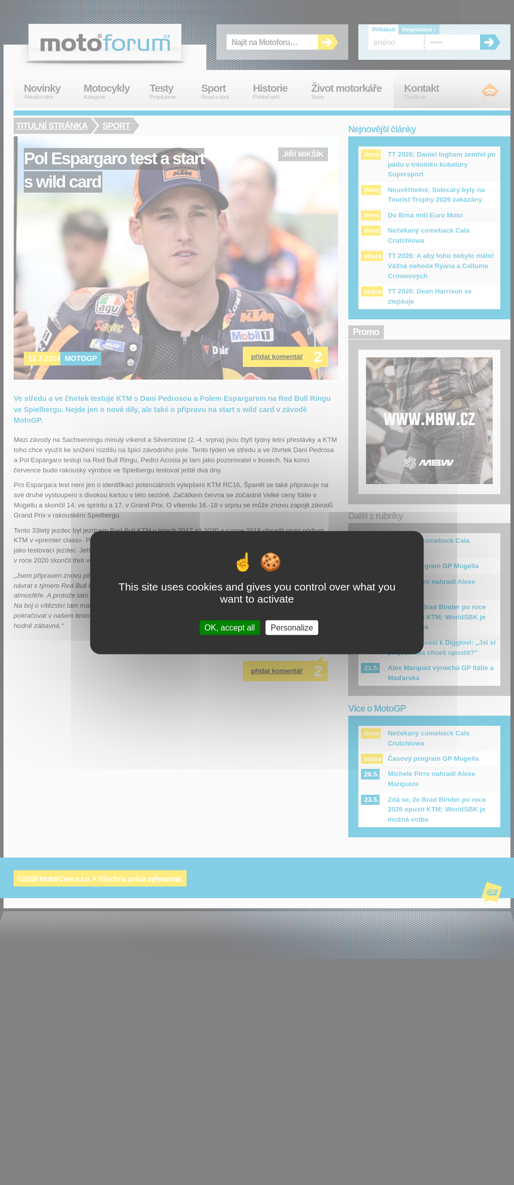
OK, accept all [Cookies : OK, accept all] (229, 627)
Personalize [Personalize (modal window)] (292, 627)
